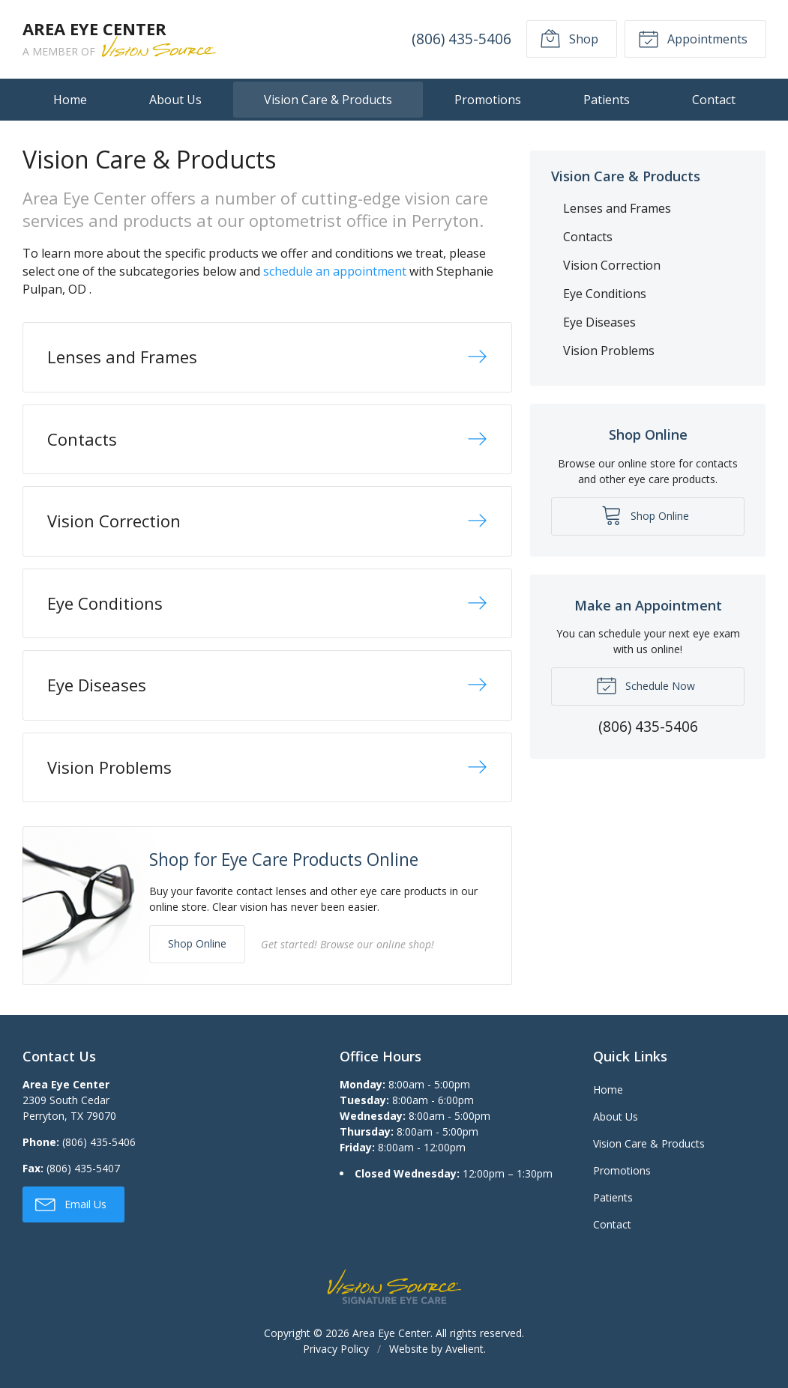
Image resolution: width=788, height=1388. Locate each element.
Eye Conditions (604, 293)
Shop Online (197, 943)
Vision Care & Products (328, 99)
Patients (606, 99)
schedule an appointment (334, 271)
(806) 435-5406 (461, 38)
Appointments (693, 38)
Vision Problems (609, 350)
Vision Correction (612, 265)
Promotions (487, 99)
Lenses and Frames (617, 208)
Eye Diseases (599, 322)
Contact (714, 99)
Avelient (464, 1349)
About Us (175, 99)
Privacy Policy (336, 1349)
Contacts (588, 236)
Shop (569, 38)
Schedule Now (645, 684)
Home (70, 99)
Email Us (70, 1203)
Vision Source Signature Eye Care (394, 1286)
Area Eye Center (391, 1333)
